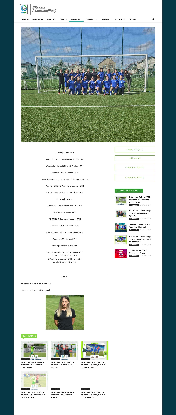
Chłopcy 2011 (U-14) (134, 167)
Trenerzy (106, 19)
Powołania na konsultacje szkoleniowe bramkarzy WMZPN (62, 365)
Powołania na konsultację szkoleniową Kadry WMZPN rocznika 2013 (93, 365)
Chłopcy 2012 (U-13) (134, 177)
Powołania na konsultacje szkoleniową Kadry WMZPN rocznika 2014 (33, 395)
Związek (51, 19)
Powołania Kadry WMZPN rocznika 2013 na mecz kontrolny (62, 395)
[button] (153, 19)
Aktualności (25, 359)
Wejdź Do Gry (38, 19)
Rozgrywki (91, 19)
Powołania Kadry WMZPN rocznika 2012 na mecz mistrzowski (32, 365)
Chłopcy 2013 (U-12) (135, 150)
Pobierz (132, 19)
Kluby (63, 19)
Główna (25, 19)
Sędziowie (120, 19)
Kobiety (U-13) (134, 158)
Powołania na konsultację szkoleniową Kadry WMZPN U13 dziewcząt (93, 395)
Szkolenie (76, 19)
